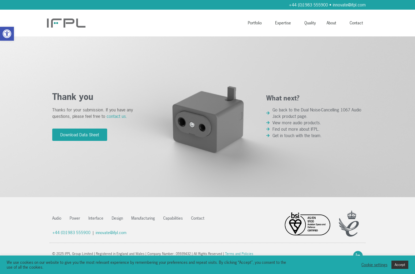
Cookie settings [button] (374, 264)
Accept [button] (400, 264)
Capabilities (173, 218)
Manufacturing (143, 218)
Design (117, 218)
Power (75, 218)
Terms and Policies (239, 253)
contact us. (117, 116)
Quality (310, 23)
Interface (95, 218)
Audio (56, 218)
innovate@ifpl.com (349, 5)
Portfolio (256, 23)
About (333, 23)
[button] (7, 34)
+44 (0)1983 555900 (308, 5)
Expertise (284, 23)
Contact (356, 23)
